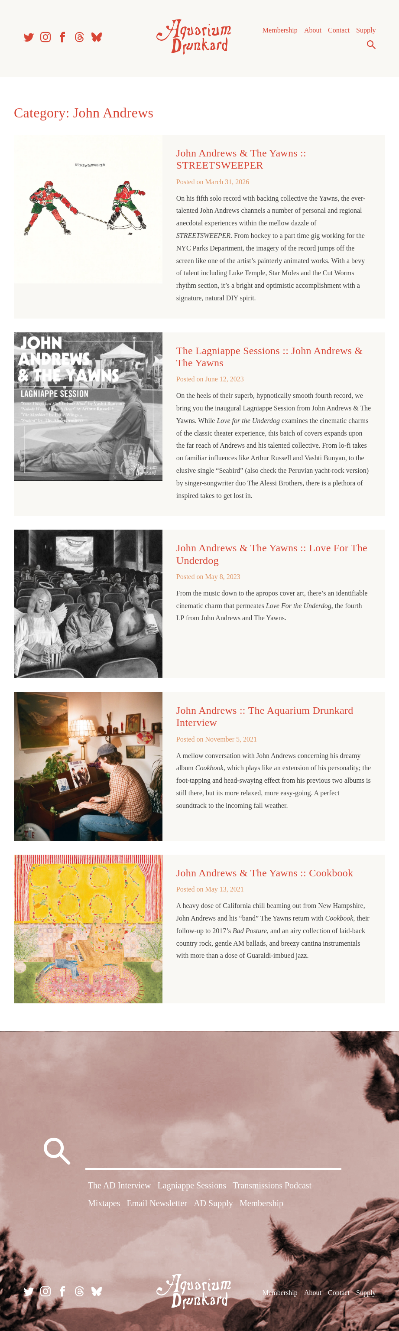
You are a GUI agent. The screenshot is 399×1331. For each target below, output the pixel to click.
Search (371, 44)
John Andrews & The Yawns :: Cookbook (265, 873)
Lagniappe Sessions (192, 1185)
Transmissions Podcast (272, 1185)
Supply (366, 30)
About (312, 30)
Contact (339, 30)
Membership (280, 30)
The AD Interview (119, 1185)
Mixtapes (104, 1203)
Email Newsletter (157, 1203)
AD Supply (213, 1203)
